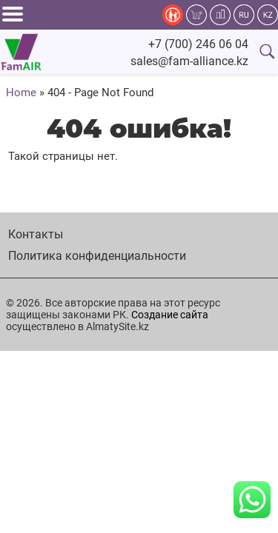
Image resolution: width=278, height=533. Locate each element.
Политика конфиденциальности (97, 256)
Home (21, 92)
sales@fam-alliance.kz (189, 61)
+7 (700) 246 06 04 (198, 44)
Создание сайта (169, 315)
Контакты (35, 234)
